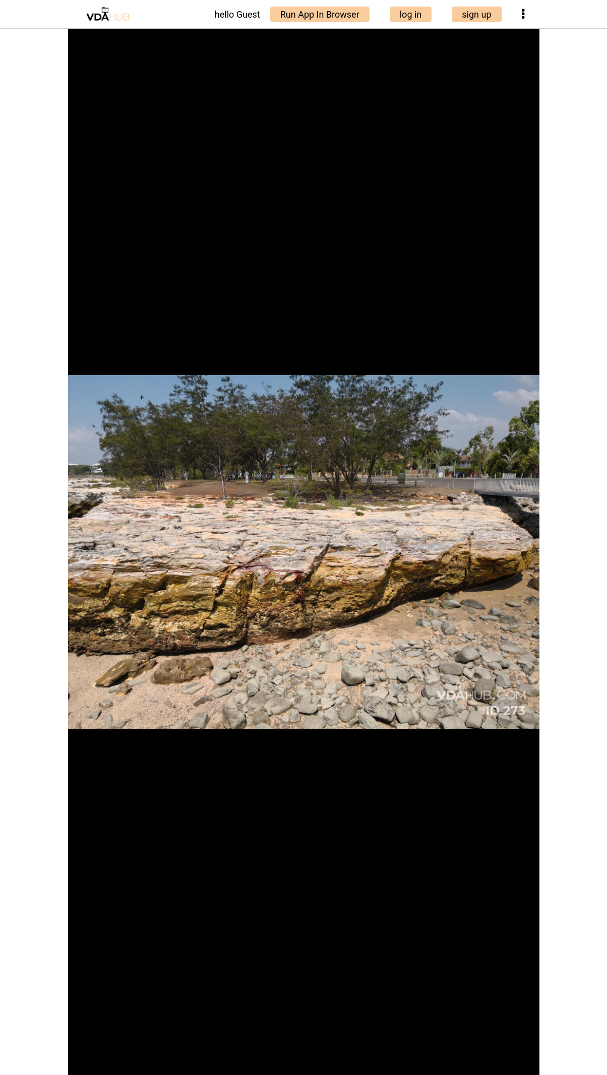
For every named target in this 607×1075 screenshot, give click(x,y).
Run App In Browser (319, 14)
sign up (476, 14)
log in (411, 14)
